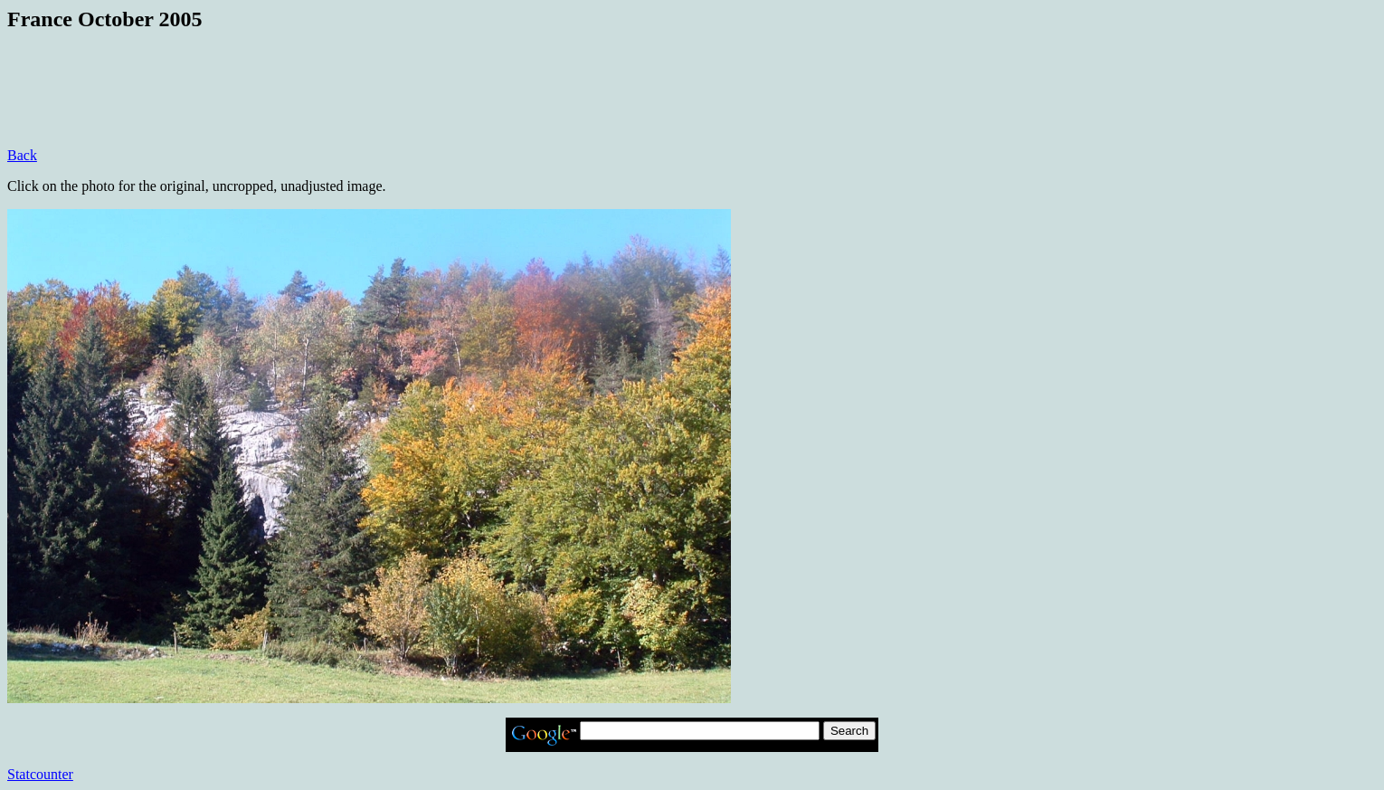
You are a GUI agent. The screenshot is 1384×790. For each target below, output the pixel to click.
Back (22, 155)
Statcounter (40, 774)
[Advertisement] (336, 107)
